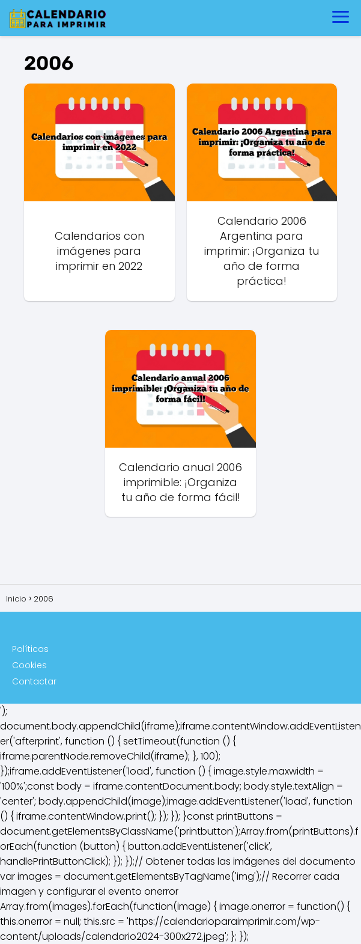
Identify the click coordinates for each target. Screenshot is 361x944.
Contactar (34, 681)
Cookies (29, 665)
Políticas (30, 649)
